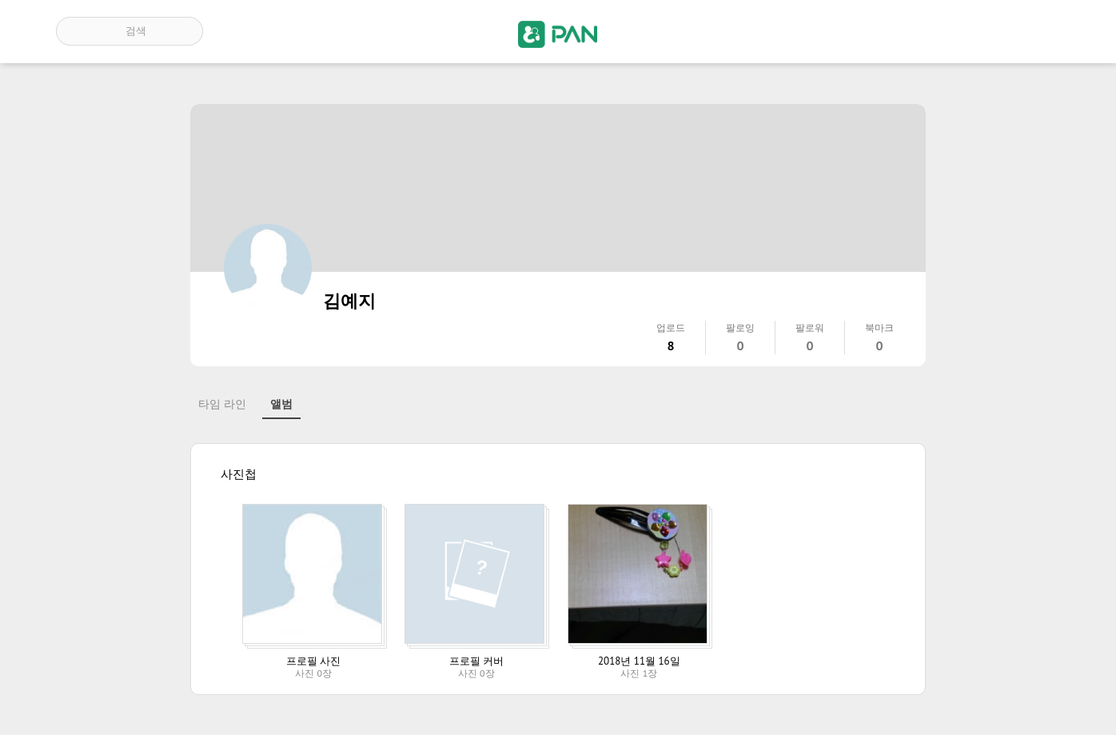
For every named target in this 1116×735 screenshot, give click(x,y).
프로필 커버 (476, 661)
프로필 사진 (313, 661)
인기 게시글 (991, 31)
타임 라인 (222, 404)
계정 (1037, 31)
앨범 (281, 404)
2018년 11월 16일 (639, 661)
